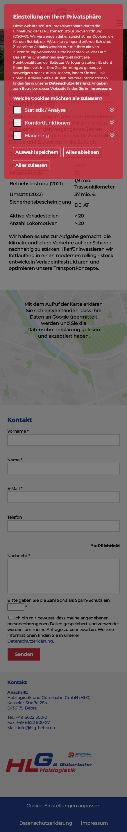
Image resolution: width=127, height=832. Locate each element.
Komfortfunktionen (47, 123)
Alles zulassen (31, 165)
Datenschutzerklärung (69, 83)
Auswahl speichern (36, 152)
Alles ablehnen (82, 152)
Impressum (100, 88)
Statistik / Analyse (45, 110)
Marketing (37, 135)
